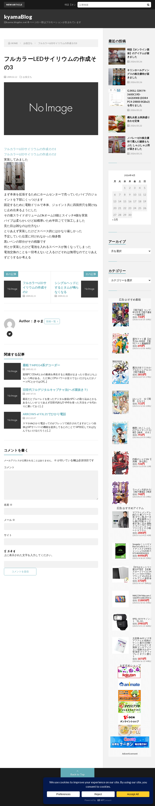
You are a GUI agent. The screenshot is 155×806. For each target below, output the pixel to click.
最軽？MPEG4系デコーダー (41, 365)
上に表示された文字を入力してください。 (29, 555)
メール (9, 520)
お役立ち (27, 77)
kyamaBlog (18, 16)
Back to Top (78, 774)
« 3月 (115, 219)
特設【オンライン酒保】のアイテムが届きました (92, 4)
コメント (9, 467)
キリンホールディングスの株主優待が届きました (138, 74)
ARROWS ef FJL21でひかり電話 (44, 414)
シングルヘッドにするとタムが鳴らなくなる (67, 287)
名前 (8, 504)
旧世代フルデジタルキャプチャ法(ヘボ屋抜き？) (55, 389)
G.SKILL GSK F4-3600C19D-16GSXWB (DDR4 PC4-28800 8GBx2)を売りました (138, 98)
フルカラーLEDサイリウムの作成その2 (30, 154)
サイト (8, 535)
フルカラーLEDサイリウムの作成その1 (30, 149)
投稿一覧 (51, 321)
